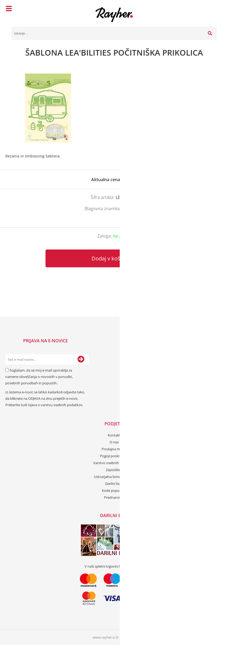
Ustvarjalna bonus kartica (114, 476)
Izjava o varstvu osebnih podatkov (55, 404)
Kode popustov (114, 490)
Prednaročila (114, 497)
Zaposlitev (114, 469)
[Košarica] (211, 9)
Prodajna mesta (114, 449)
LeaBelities (132, 208)
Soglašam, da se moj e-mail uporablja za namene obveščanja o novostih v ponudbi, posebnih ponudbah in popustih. (39, 376)
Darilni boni (114, 483)
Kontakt (114, 435)
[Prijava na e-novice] (81, 359)
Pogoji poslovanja (114, 455)
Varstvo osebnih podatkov (114, 462)
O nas (114, 442)
